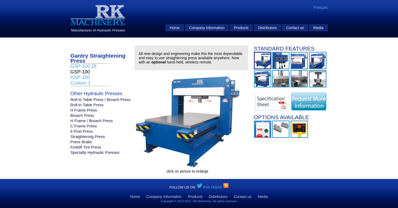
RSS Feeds (213, 187)
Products (241, 28)
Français (321, 7)
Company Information (207, 28)
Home (174, 28)
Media (318, 28)
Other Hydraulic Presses (96, 93)
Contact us (295, 28)
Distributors (267, 28)
